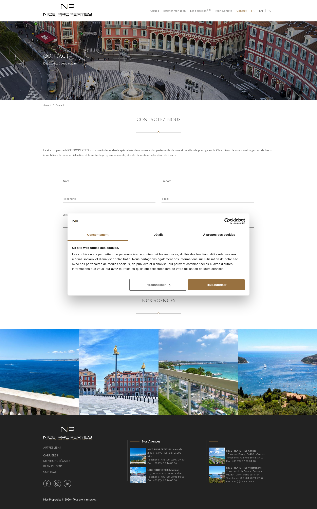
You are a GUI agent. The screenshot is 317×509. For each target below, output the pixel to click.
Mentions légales (57, 461)
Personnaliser (158, 284)
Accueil (155, 10)
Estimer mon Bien (174, 10)
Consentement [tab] (97, 234)
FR (254, 10)
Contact (242, 10)
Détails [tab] (158, 234)
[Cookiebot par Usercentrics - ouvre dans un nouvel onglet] (227, 221)
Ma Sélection (200, 10)
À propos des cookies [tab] (219, 234)
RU (270, 10)
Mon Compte (224, 10)
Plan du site (52, 466)
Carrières (50, 455)
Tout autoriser (216, 284)
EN (261, 10)
